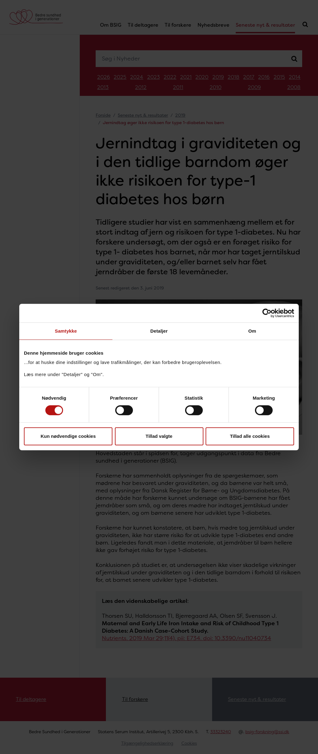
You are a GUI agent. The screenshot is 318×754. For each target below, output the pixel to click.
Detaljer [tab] (159, 331)
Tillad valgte (159, 436)
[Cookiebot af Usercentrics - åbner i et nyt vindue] (267, 313)
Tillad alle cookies (250, 436)
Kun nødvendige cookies (68, 436)
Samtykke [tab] (66, 331)
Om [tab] (252, 331)
